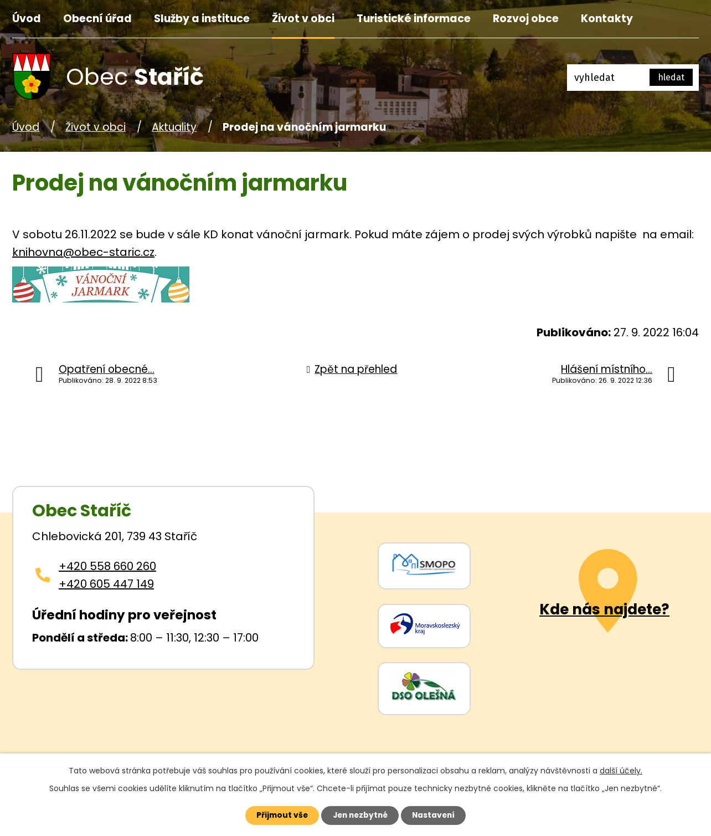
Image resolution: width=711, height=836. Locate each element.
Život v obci (303, 18)
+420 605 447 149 (106, 584)
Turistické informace (414, 18)
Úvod (26, 18)
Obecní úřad (97, 18)
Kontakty (607, 18)
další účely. (621, 770)
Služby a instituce (202, 18)
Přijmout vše (279, 814)
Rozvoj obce (526, 18)
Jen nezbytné (360, 814)
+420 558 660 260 (107, 566)
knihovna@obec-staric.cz (83, 252)
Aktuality (174, 127)
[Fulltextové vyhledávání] (633, 77)
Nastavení (436, 814)
